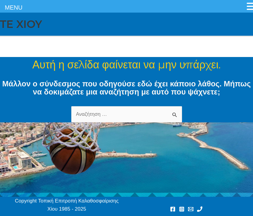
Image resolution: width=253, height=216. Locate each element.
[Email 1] (190, 209)
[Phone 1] (199, 209)
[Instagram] (181, 209)
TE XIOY (21, 24)
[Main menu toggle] (246, 24)
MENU (13, 7)
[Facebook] (172, 209)
